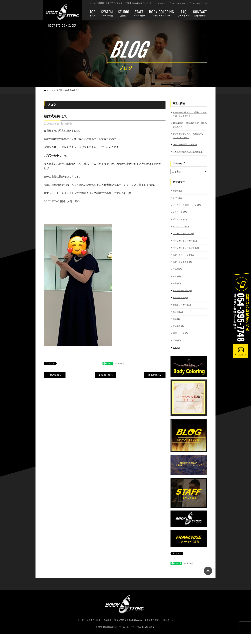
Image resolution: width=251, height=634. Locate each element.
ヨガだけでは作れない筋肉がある (188, 152)
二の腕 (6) (177, 269)
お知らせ (181, 3)
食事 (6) (176, 347)
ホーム (50, 90)
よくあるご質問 (184, 13)
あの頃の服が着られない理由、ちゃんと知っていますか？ (190, 114)
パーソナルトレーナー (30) (185, 241)
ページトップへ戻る (208, 571)
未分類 (59, 90)
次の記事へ (155, 375)
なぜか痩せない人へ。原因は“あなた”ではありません (188, 136)
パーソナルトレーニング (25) (186, 248)
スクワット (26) (180, 212)
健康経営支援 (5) (180, 297)
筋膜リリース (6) (180, 333)
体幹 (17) (177, 276)
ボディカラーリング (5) (183, 255)
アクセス (161, 3)
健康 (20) (177, 283)
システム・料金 (107, 13)
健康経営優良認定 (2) (182, 290)
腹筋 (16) (177, 340)
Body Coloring (162, 13)
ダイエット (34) (180, 219)
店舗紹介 (124, 13)
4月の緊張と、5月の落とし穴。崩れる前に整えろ (190, 125)
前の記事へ (55, 375)
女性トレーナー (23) (182, 305)
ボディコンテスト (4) (182, 262)
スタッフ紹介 (139, 13)
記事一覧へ (105, 375)
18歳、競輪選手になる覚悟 (185, 144)
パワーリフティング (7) (183, 233)
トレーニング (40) (181, 226)
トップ (91, 13)
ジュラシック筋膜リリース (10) (187, 205)
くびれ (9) (177, 198)
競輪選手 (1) (178, 326)
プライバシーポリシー (198, 3)
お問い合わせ (199, 13)
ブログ (171, 3)
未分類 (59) (178, 312)
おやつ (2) (177, 191)
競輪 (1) (176, 319)
